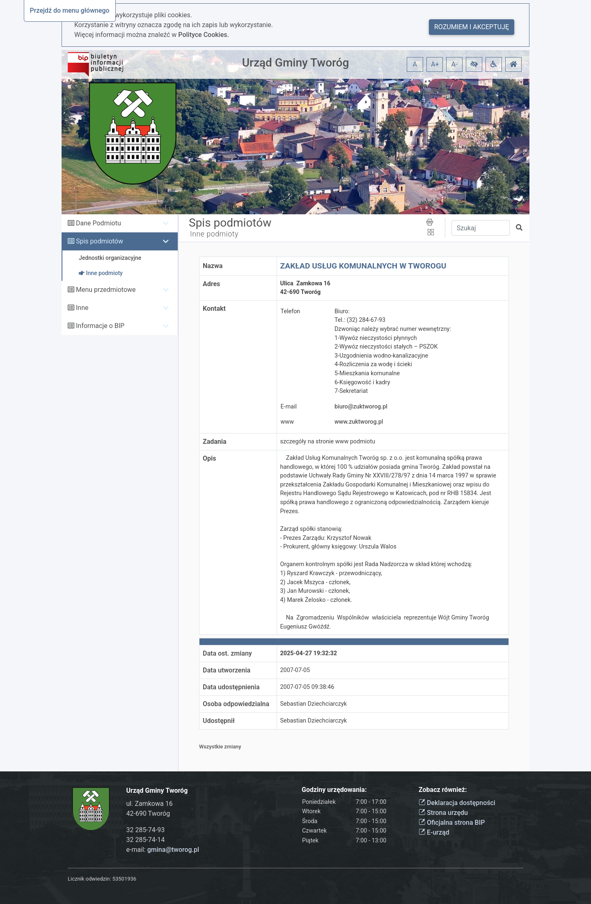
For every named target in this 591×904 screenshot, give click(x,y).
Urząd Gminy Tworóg (295, 62)
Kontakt (214, 308)
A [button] (415, 64)
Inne (82, 308)
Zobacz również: (443, 790)
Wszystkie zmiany (220, 746)
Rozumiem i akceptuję (471, 27)
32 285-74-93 (145, 830)
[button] (474, 64)
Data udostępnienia (231, 687)
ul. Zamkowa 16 (149, 804)
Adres (211, 284)
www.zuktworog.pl (358, 421)
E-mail (289, 406)
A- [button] (454, 64)
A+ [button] (435, 64)
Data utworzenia (226, 670)
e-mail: (162, 850)
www (287, 421)
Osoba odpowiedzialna (236, 704)
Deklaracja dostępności (457, 803)
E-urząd (434, 832)
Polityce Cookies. (203, 35)
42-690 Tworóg (148, 813)
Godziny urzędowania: (334, 790)
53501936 (124, 879)
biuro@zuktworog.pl (360, 406)
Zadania (215, 441)
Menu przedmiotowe (106, 290)
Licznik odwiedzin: (89, 879)
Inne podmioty (214, 234)
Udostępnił (219, 721)
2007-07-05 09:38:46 (307, 687)
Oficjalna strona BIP (452, 822)
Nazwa (212, 266)
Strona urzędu (443, 813)
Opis (209, 458)
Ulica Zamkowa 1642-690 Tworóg (305, 288)
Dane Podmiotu (98, 223)
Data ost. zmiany (227, 653)
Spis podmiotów (99, 241)
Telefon (290, 311)
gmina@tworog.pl (173, 850)
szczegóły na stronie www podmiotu (328, 441)
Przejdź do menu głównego (70, 10)
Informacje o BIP (100, 326)
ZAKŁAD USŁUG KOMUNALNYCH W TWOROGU (363, 266)
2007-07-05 (295, 670)
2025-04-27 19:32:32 (308, 653)
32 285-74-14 (145, 840)
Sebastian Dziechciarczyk (313, 703)
